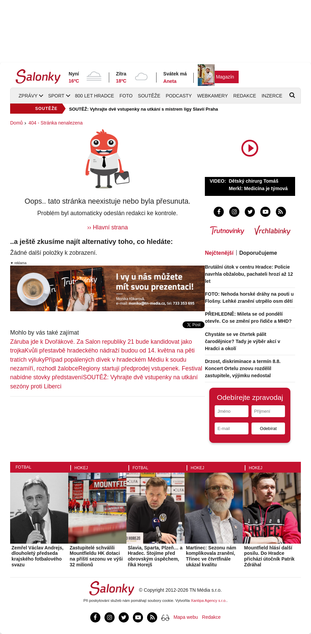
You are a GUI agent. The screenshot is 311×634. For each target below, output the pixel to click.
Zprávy (28, 95)
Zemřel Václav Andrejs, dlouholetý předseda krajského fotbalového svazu (37, 556)
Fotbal (23, 467)
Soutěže (149, 95)
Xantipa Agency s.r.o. (209, 600)
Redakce (244, 95)
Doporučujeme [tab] (258, 253)
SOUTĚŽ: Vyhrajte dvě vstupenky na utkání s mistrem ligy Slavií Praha (143, 109)
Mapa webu (185, 617)
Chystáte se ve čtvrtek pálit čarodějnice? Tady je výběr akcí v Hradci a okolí (242, 341)
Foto (126, 95)
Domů (16, 123)
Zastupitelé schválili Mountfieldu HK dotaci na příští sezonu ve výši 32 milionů (96, 556)
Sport (56, 95)
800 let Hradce (94, 95)
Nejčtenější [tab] (219, 253)
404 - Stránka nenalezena (55, 123)
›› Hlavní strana (107, 227)
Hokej (81, 468)
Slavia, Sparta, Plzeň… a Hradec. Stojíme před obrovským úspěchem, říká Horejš (155, 556)
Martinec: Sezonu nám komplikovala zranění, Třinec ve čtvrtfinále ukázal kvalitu (211, 556)
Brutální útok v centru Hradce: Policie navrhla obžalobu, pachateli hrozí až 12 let (249, 274)
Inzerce (272, 95)
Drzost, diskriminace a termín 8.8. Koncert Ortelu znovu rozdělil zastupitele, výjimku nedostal (243, 368)
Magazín (225, 77)
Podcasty (179, 95)
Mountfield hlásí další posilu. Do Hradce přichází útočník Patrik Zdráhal (269, 556)
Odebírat (268, 428)
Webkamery (212, 95)
